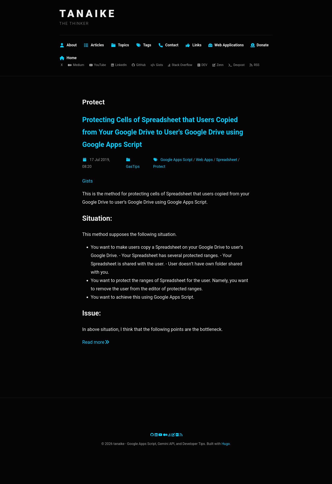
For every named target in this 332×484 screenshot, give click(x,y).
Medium (76, 65)
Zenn (217, 65)
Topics (120, 45)
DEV (202, 65)
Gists (157, 65)
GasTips (132, 166)
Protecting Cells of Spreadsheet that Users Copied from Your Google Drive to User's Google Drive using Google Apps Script (162, 132)
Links (193, 45)
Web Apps (204, 160)
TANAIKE (87, 13)
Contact (168, 45)
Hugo (226, 444)
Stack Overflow (180, 65)
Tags (143, 45)
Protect (159, 166)
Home (68, 58)
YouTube (97, 65)
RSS (254, 65)
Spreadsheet (226, 160)
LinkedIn (119, 65)
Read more (96, 342)
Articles (94, 45)
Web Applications (226, 45)
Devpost (237, 65)
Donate (260, 45)
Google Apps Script (176, 160)
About (68, 45)
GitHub (139, 65)
